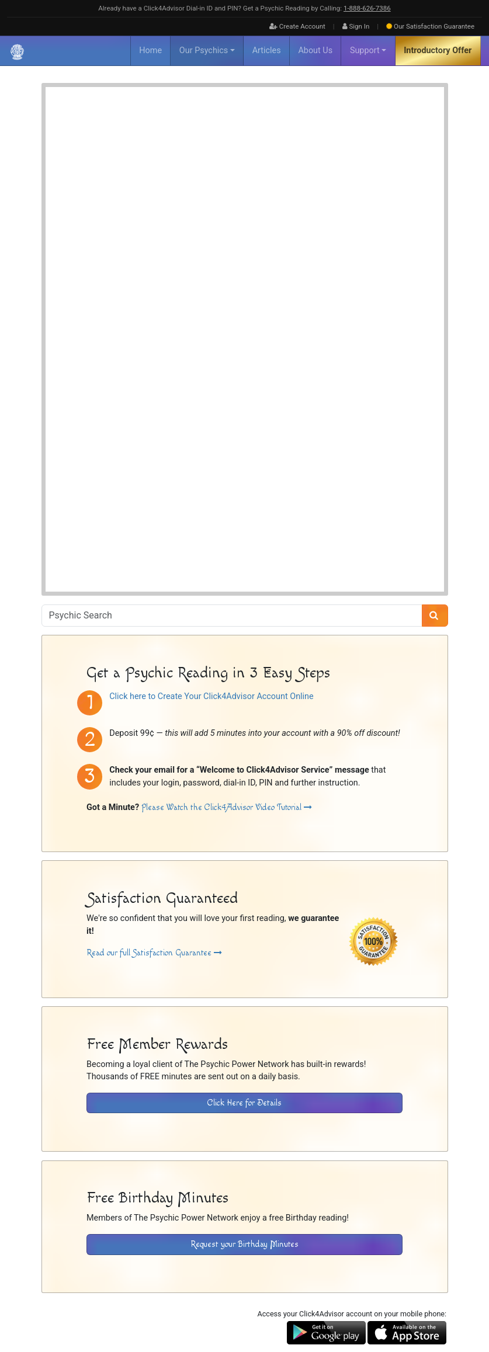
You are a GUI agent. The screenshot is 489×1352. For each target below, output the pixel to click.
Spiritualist (307, 161)
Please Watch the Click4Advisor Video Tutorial (226, 582)
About (76, 1266)
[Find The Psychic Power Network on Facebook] (414, 1306)
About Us (315, 50)
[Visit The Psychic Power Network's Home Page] (105, 1217)
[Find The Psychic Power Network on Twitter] (439, 1306)
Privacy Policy (231, 1266)
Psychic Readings (156, 328)
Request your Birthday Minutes (244, 1019)
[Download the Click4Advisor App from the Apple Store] (406, 1107)
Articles (266, 50)
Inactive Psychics (138, 1266)
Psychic (269, 161)
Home (150, 50)
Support (365, 50)
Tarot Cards (242, 174)
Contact (271, 1266)
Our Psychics (203, 50)
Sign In (356, 26)
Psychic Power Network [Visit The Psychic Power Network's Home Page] (147, 1279)
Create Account (297, 26)
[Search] (435, 390)
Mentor (236, 161)
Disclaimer (187, 1266)
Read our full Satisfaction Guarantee (154, 728)
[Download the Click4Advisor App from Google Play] (326, 1107)
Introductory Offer (437, 50)
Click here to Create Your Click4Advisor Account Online (211, 471)
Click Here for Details (244, 877)
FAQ (98, 1266)
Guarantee (430, 26)
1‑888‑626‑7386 (367, 8)
